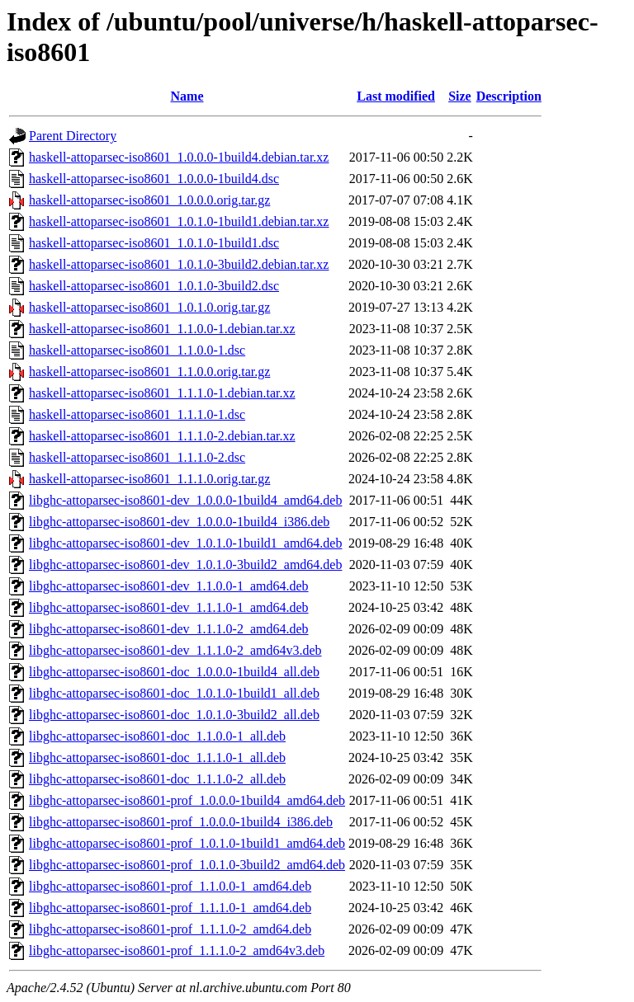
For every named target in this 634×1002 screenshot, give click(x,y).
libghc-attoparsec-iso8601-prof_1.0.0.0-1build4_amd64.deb (187, 800)
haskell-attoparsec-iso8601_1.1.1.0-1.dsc (137, 414)
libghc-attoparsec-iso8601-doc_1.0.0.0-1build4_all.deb (174, 672)
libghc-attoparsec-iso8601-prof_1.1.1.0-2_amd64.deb (170, 929)
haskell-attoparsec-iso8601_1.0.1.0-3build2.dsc (154, 286)
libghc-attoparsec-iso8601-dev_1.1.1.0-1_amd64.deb (169, 607)
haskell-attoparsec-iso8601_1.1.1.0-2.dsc (137, 457)
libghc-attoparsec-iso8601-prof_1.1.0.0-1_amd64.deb (170, 886)
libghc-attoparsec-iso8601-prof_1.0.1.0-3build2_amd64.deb (187, 865)
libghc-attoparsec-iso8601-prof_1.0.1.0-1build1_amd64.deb (187, 843)
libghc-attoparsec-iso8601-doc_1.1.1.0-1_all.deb (157, 757)
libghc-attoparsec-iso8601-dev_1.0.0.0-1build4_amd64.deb (185, 500)
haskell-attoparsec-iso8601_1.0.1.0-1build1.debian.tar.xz (179, 221)
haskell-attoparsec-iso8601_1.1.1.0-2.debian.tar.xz (162, 436)
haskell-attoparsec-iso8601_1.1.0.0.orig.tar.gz (149, 372)
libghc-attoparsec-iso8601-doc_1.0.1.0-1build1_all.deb (174, 693)
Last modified (396, 96)
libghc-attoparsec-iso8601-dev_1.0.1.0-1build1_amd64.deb (185, 543)
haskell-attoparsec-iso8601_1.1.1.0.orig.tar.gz (149, 479)
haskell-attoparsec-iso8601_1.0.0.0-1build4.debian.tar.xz (179, 157)
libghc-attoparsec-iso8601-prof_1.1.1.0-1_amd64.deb (170, 908)
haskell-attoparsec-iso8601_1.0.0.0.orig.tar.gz (149, 200)
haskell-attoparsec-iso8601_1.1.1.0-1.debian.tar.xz (162, 393)
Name (187, 96)
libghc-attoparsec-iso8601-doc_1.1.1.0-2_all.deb (157, 779)
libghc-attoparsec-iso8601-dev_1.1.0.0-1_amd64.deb (169, 586)
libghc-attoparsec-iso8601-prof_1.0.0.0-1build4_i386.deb (181, 822)
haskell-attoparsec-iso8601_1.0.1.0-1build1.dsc (154, 243)
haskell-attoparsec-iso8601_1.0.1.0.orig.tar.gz (149, 307)
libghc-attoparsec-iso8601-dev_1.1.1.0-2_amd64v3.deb (175, 650)
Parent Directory (72, 136)
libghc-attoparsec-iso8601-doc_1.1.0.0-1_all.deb (157, 736)
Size (459, 96)
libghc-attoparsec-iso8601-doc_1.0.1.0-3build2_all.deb (174, 715)
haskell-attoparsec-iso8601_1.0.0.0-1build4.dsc (154, 179)
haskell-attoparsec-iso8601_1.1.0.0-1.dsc (137, 350)
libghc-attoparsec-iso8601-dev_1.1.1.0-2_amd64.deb (169, 629)
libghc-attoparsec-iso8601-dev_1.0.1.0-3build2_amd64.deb (185, 564)
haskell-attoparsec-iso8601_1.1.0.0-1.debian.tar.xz (162, 329)
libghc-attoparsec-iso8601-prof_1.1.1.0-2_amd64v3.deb (176, 950)
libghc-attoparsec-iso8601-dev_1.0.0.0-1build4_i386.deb (179, 522)
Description (509, 96)
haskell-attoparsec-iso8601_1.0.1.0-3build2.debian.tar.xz (179, 264)
